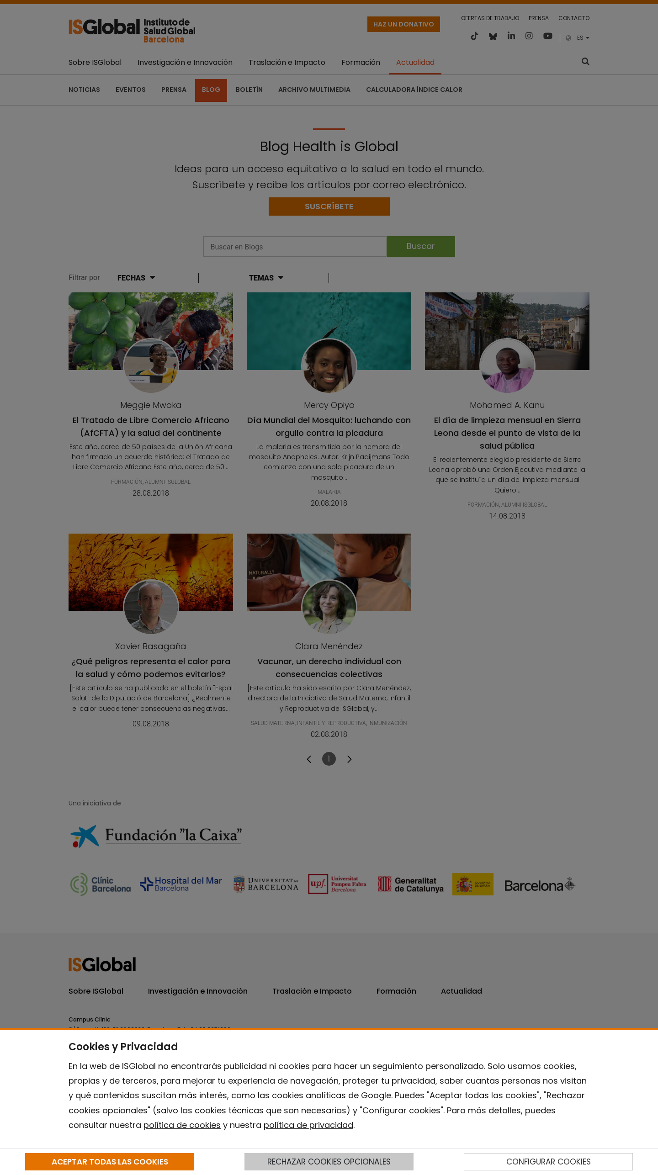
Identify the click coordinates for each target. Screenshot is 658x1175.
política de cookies (182, 1125)
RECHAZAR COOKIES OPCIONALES (329, 1161)
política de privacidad (308, 1125)
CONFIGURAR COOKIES (548, 1161)
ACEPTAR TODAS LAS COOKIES (110, 1161)
